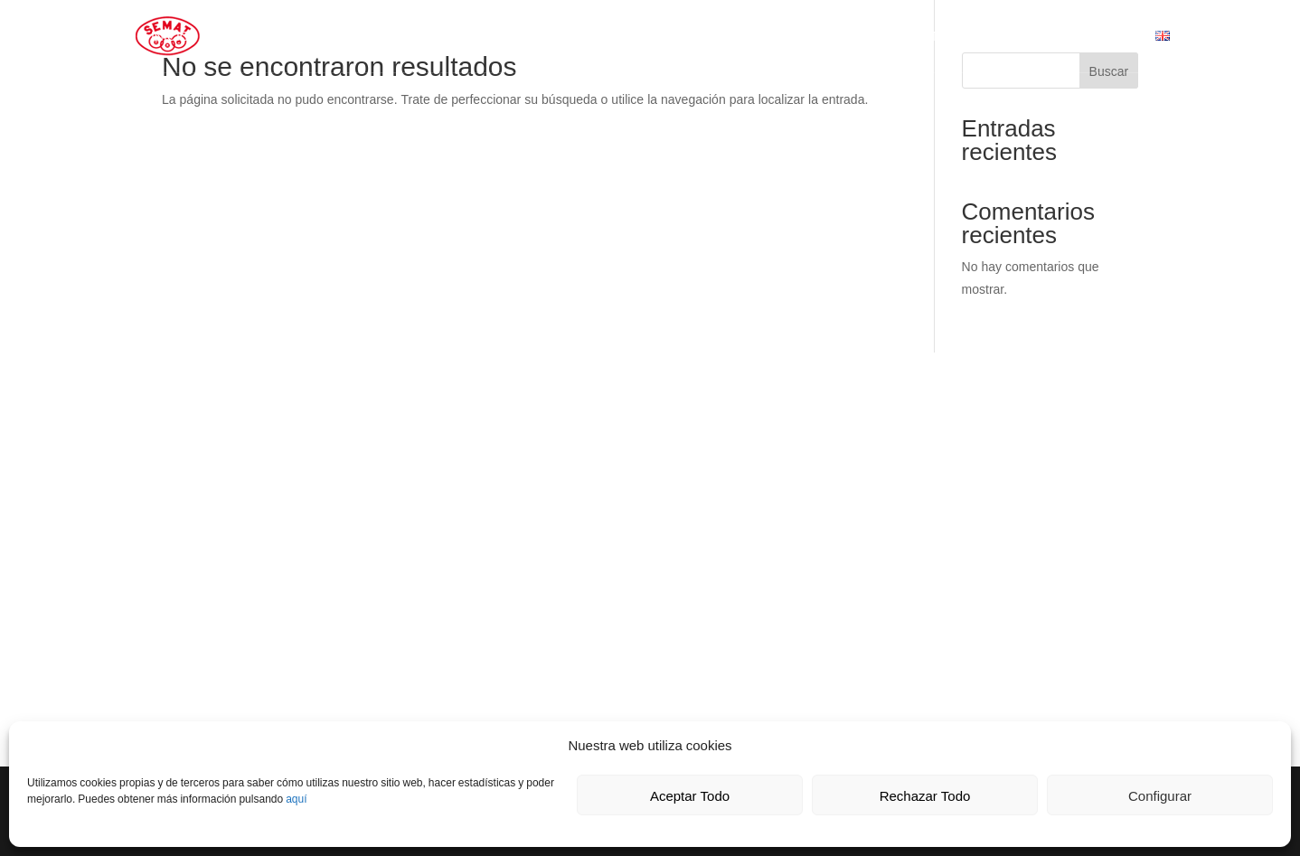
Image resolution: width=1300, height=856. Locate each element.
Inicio (170, 37)
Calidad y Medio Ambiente (479, 37)
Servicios (331, 37)
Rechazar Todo (925, 795)
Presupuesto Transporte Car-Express (992, 37)
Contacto (626, 37)
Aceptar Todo (690, 795)
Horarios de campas (757, 37)
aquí (296, 798)
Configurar (1160, 795)
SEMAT (234, 37)
